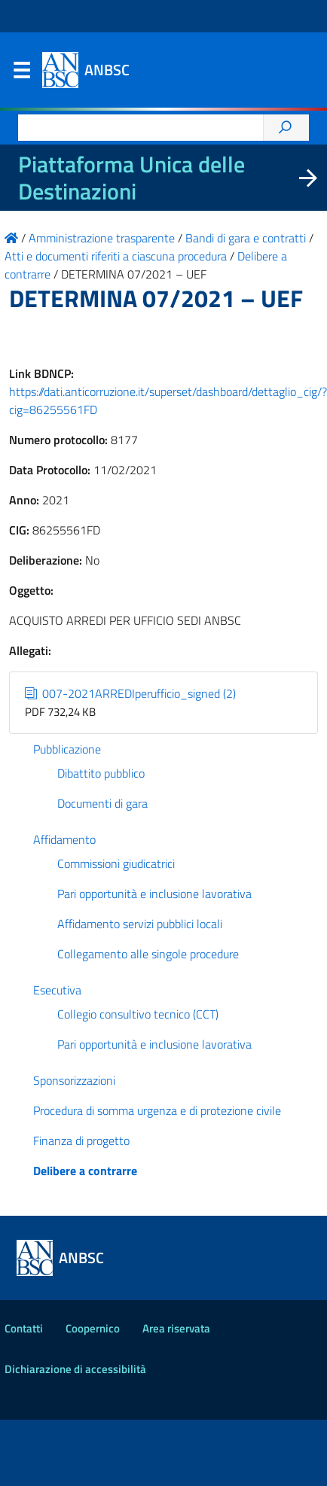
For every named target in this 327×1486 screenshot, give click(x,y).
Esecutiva (57, 990)
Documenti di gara (102, 803)
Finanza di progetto (81, 1140)
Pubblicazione (67, 749)
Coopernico (93, 1328)
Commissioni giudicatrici (116, 863)
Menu (21, 74)
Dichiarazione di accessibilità (75, 1369)
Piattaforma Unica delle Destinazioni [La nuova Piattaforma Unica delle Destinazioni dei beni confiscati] (131, 178)
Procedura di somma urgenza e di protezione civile (157, 1110)
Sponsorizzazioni (74, 1080)
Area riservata (176, 1328)
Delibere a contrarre (85, 1171)
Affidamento (64, 839)
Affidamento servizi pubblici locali (139, 924)
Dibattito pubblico (101, 773)
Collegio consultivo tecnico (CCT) (138, 1014)
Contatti (24, 1328)
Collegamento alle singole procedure (148, 954)
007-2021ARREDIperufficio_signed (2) (130, 693)
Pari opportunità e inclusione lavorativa (154, 894)
